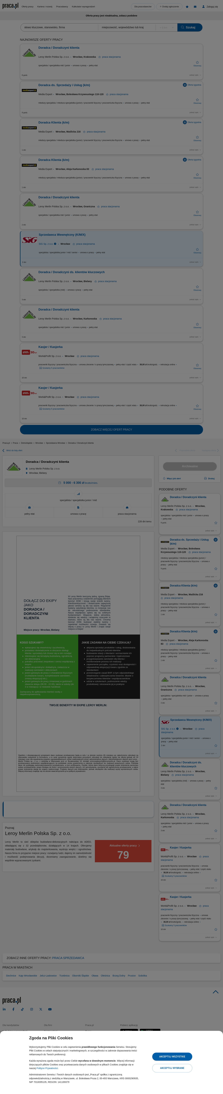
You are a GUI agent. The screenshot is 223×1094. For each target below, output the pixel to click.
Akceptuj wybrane (172, 1068)
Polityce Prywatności (47, 1068)
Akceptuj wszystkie (172, 1056)
